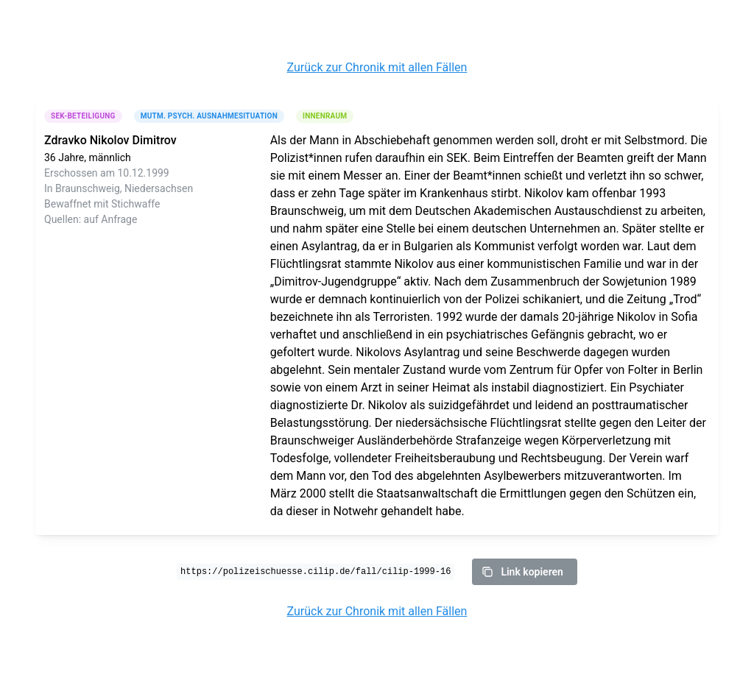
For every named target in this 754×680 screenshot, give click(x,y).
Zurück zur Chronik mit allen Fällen (377, 67)
